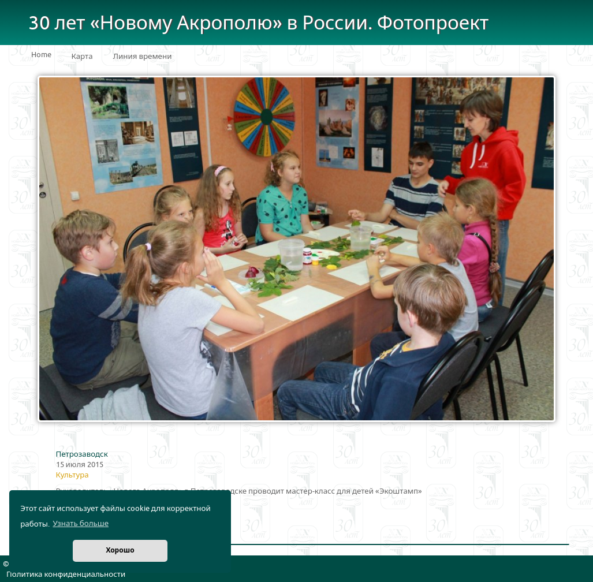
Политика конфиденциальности (65, 574)
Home (41, 55)
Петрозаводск (82, 454)
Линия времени (142, 57)
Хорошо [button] (120, 550)
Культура (72, 475)
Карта (82, 57)
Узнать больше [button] (81, 524)
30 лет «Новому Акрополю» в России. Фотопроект (258, 23)
